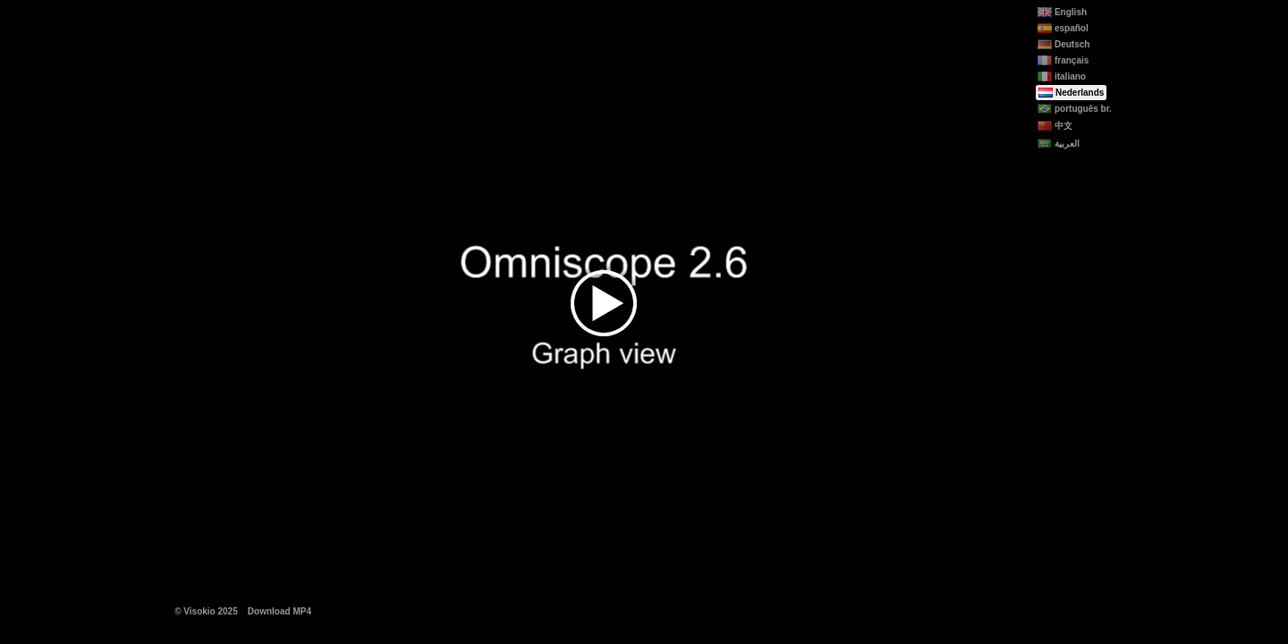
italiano (1062, 76)
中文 (1055, 126)
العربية (1059, 143)
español (1063, 28)
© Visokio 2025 (206, 611)
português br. (1075, 109)
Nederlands (1071, 92)
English (1062, 12)
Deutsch (1063, 44)
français (1063, 60)
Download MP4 (279, 611)
